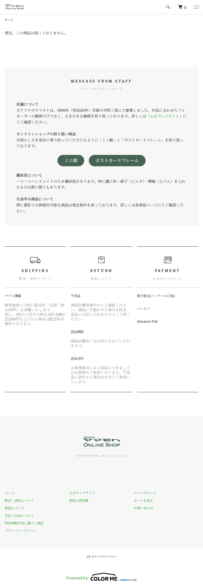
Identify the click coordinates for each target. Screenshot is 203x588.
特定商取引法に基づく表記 (24, 523)
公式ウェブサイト (164, 116)
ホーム (9, 19)
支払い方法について (19, 515)
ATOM (83, 500)
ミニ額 (70, 160)
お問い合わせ (143, 508)
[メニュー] (196, 7)
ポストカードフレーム (117, 160)
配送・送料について (19, 500)
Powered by (101, 577)
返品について (14, 508)
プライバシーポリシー (21, 530)
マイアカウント (145, 493)
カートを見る (143, 500)
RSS (72, 500)
